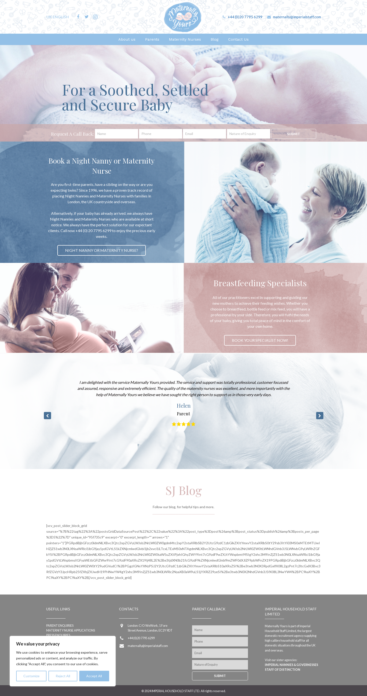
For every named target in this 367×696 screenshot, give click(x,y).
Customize (31, 676)
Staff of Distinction (282, 669)
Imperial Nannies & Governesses (291, 665)
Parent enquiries (59, 625)
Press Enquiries (58, 635)
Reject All (63, 676)
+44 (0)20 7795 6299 (245, 17)
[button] (319, 415)
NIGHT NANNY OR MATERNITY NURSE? (101, 250)
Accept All (94, 676)
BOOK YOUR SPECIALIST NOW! (260, 340)
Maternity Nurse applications (70, 630)
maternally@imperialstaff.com (297, 17)
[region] (63, 661)
